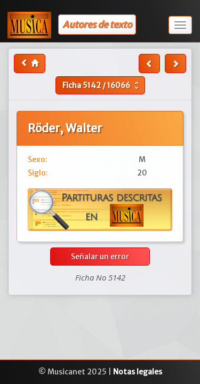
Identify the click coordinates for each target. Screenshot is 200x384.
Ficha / (101, 85)
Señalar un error (100, 256)
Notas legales (137, 372)
